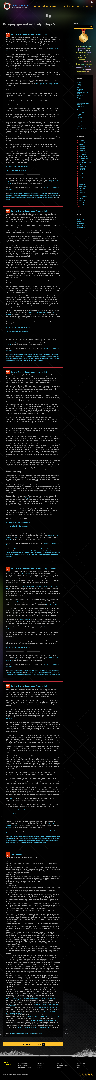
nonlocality (11, 674)
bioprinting (79, 117)
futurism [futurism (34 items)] (90, 56)
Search (91, 27)
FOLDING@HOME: (60, 1066)
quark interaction (16, 843)
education (29, 549)
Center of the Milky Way (10, 195)
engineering (30, 354)
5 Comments (39, 1033)
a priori (20, 551)
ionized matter (51, 841)
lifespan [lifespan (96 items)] (78, 64)
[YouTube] (89, 1074)
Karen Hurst (82, 160)
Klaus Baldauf (82, 171)
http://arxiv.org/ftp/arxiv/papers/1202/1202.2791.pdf (44, 1016)
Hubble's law (8, 197)
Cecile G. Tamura (83, 174)
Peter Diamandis (81, 86)
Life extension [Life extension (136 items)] (86, 62)
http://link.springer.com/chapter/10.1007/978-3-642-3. (34, 1027)
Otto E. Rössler (12, 1033)
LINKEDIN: (59, 1061)
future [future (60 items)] (87, 56)
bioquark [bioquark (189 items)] (81, 50)
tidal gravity (55, 555)
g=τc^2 (54, 839)
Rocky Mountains (43, 197)
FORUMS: (58, 1068)
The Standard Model (49, 555)
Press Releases (89, 6)
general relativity (22, 193)
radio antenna (23, 843)
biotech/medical (81, 119)
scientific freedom (40, 193)
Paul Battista (82, 154)
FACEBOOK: (21, 1061)
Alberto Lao (82, 180)
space (46, 193)
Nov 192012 (7, 34)
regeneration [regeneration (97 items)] (79, 68)
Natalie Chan (82, 186)
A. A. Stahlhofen (22, 839)
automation (80, 108)
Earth (38, 195)
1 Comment (58, 674)
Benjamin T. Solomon (14, 193)
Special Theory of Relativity (27, 674)
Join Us (68, 6)
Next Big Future (81, 223)
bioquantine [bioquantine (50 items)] (87, 48)
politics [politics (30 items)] (78, 66)
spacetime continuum (16, 555)
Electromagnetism (32, 839)
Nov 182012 (7, 211)
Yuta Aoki (81, 176)
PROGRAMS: (78, 1066)
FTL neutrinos (53, 356)
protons (11, 843)
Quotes (79, 6)
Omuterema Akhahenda (82, 169)
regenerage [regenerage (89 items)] (87, 66)
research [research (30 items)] (85, 68)
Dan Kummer (82, 166)
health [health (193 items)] (80, 58)
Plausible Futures (81, 225)
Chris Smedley (82, 204)
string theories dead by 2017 (26, 555)
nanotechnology (38, 670)
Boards (43, 6)
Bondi (38, 356)
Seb (80, 194)
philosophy (28, 193)
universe (56, 197)
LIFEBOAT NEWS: (41, 1061)
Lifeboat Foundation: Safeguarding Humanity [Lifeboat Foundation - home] (15, 6)
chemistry (79, 125)
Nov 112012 (7, 568)
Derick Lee (81, 178)
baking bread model (54, 193)
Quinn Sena (82, 148)
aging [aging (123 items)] (77, 46)
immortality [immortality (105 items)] (82, 60)
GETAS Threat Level (8, 1064)
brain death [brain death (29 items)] (78, 54)
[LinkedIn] (86, 1074)
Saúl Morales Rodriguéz (82, 143)
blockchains (80, 122)
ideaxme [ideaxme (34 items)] (77, 60)
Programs (48, 6)
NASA (38, 197)
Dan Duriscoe (24, 195)
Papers (58, 6)
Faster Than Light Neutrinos (45, 356)
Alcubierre (34, 356)
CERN (39, 672)
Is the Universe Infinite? (23, 197)
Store (83, 6)
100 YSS (16, 356)
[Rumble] (92, 1074)
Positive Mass (33, 360)
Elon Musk (79, 90)
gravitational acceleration (13, 841)
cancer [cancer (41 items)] (81, 54)
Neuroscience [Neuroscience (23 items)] (90, 64)
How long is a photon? (30, 841)
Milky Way (35, 197)
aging (78, 97)
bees (78, 109)
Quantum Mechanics (56, 553)
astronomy (79, 104)
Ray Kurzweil (80, 89)
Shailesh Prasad (83, 152)
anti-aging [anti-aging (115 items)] (89, 46)
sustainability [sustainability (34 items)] (82, 69)
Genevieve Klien (83, 140)
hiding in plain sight (19, 358)
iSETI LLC (8, 183)
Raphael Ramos (83, 184)
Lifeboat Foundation (12, 1075)
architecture (80, 101)
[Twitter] (83, 1074)
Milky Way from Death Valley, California (46, 84)
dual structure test (51, 604)
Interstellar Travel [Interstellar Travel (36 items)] (89, 60)
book (10, 798)
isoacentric (30, 197)
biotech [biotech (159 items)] (87, 50)
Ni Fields (35, 553)
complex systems (81, 128)
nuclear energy (45, 670)
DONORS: (58, 1063)
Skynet (78, 93)
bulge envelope (34, 672)
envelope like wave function (41, 839)
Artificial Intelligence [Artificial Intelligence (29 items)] (81, 48)
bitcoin (78, 120)
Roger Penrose (29, 498)
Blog (39, 6)
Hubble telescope (56, 195)
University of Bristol (45, 674)
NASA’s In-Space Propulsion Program (45, 358)
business (79, 123)
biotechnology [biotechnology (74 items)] (79, 52)
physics (32, 193)
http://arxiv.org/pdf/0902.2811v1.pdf (46, 1007)
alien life (79, 98)
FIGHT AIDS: (21, 1066)
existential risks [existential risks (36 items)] (79, 56)
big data (79, 111)
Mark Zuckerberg (81, 95)
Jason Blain (82, 198)
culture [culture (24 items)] (89, 54)
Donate (63, 6)
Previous (27, 1044)
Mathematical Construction (16, 553)
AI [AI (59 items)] (80, 46)
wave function (52, 674)
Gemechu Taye (83, 156)
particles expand (48, 553)
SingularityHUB (81, 227)
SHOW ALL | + (79, 206)
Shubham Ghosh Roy (84, 146)
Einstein (41, 195)
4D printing (79, 84)
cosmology (21, 354)
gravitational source (22, 841)
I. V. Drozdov (38, 841)
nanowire (56, 841)
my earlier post (26, 573)
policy (35, 193)
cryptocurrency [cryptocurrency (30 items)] (85, 54)
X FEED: (20, 1063)
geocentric (45, 195)
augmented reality (81, 106)
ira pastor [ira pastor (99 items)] (79, 62)
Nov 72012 (8, 854)
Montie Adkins (82, 200)
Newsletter (73, 6)
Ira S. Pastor (82, 202)
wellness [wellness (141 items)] (87, 72)
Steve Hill (81, 190)
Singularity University (82, 92)
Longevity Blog (80, 219)
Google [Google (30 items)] (76, 58)
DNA (78, 87)
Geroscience (80, 218)
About (35, 6)
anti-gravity (79, 100)
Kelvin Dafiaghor (83, 158)
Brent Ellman (82, 192)
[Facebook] (80, 1074)
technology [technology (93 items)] (88, 70)
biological (79, 114)
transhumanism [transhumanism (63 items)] (81, 72)
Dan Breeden (82, 150)
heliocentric (50, 195)
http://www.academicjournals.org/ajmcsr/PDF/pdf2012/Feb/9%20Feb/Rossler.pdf (30, 999)
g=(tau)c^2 (50, 839)
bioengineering (80, 112)
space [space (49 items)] (78, 69)
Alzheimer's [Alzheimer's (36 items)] (83, 46)
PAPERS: (39, 1068)
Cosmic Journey (18, 195)
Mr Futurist (79, 221)
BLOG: (39, 1063)
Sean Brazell (82, 188)
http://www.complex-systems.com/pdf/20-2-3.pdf (44, 1020)
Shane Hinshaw (83, 182)
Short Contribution (17, 854)
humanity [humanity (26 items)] (91, 58)
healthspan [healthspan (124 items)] (86, 58)
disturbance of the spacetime (45, 672)
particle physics (42, 354)
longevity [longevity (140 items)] (83, 64)
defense (25, 354)
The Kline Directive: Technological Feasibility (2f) (29, 34)
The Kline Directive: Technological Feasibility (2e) (29, 211)
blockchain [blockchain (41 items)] (89, 52)
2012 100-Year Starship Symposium (37, 312)
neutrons (7, 843)
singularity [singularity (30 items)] (90, 68)
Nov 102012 (7, 686)
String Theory (34, 555)
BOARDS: (77, 1063)
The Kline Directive (50, 197)
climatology (80, 126)
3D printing (79, 83)
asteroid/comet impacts (83, 103)
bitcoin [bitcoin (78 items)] (85, 52)
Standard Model (29, 843)
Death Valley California (32, 195)
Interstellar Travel (14, 197)
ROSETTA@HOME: (22, 1068)
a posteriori (16, 551)
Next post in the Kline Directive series (17, 170)
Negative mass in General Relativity (12, 360)
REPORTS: (40, 1066)
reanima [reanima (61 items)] (82, 66)
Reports (54, 6)
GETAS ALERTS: (79, 1061)
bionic (78, 115)
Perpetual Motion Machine (25, 360)
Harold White (12, 358)
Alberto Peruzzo (28, 672)
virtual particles (9, 557)
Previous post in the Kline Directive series (18, 166)
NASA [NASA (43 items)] (87, 64)
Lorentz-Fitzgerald (34, 358)
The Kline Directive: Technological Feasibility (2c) (29, 686)
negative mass (56, 358)
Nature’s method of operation (27, 553)
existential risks (19, 1033)
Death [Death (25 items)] (91, 54)
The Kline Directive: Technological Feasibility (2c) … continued (33, 568)
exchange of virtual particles (30, 551)
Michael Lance (83, 196)
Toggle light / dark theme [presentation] (92, 2)
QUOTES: (77, 1068)
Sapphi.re (26, 1075)
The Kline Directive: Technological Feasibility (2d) (29, 372)
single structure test (21, 601)
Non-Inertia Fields (40, 553)
